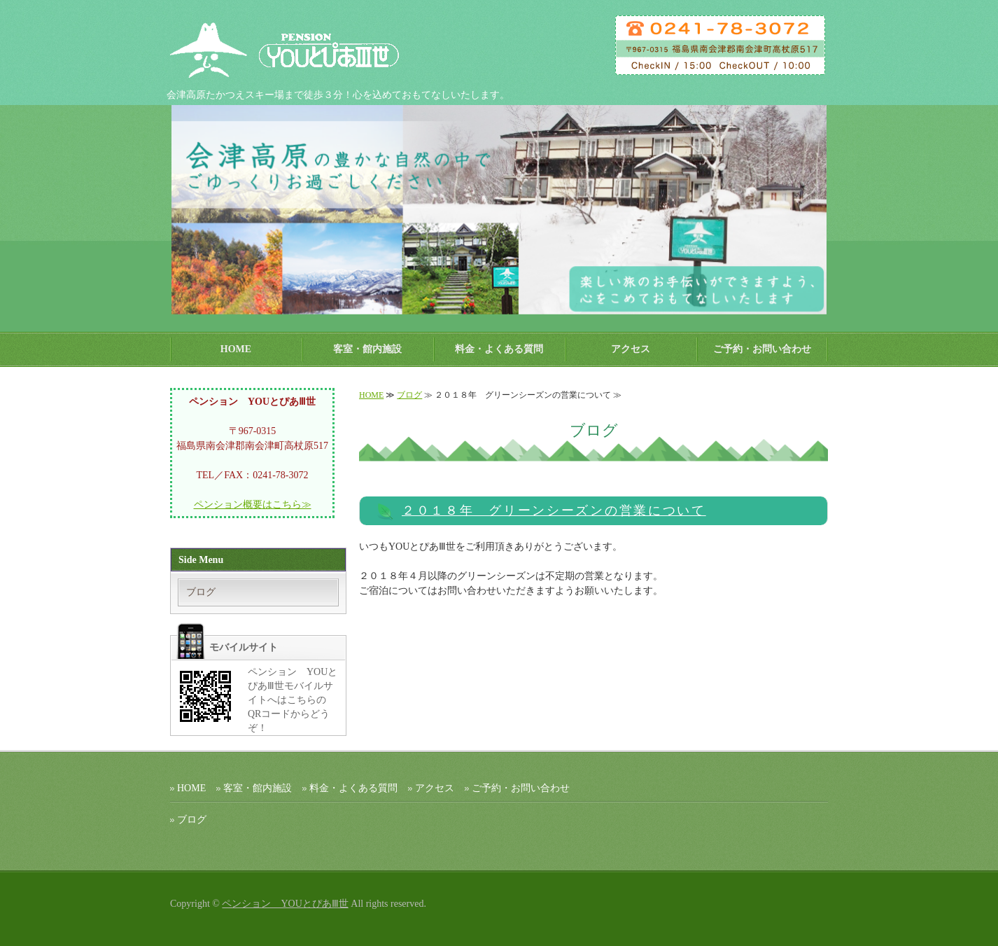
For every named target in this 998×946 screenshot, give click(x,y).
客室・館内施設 (367, 349)
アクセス (630, 349)
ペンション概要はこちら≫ (252, 504)
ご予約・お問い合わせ (762, 349)
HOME (235, 349)
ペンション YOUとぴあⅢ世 (285, 903)
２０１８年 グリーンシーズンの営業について (554, 510)
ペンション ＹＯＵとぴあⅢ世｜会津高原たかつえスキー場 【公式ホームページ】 (300, 49)
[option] (499, 209)
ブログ (409, 395)
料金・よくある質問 (499, 349)
